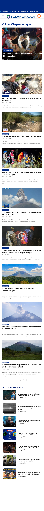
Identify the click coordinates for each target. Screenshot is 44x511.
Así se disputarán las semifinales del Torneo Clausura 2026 (29, 394)
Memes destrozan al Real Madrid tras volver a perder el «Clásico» (29, 473)
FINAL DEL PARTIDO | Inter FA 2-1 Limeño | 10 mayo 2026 (29, 434)
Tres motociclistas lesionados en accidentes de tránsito (29, 460)
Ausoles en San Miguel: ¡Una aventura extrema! (21, 136)
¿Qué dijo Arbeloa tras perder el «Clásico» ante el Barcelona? (28, 447)
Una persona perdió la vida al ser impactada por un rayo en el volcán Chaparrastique (21, 251)
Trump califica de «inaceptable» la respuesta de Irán (29, 421)
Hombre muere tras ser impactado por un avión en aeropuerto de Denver (29, 408)
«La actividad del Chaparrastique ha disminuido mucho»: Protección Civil (21, 366)
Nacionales (8, 50)
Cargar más (22, 379)
